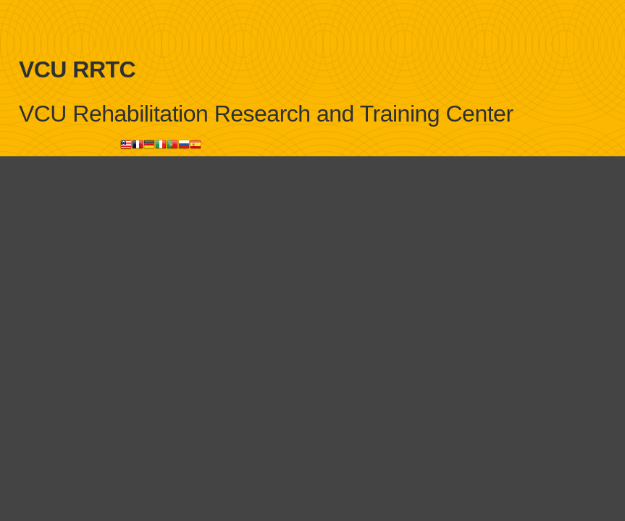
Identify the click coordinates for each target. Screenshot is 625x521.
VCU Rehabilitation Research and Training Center (266, 114)
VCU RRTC (77, 69)
